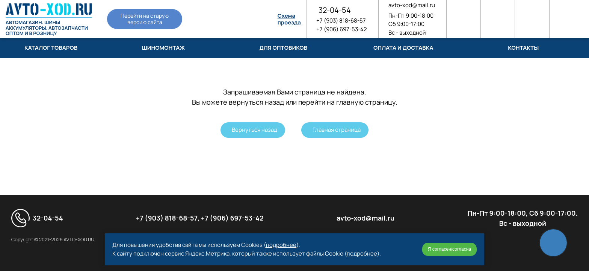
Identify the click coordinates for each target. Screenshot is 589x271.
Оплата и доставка (403, 48)
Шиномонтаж (163, 48)
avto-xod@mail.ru (411, 5)
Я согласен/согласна (449, 249)
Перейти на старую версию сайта (145, 19)
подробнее (281, 245)
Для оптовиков (283, 48)
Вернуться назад (254, 130)
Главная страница (337, 130)
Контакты (523, 48)
